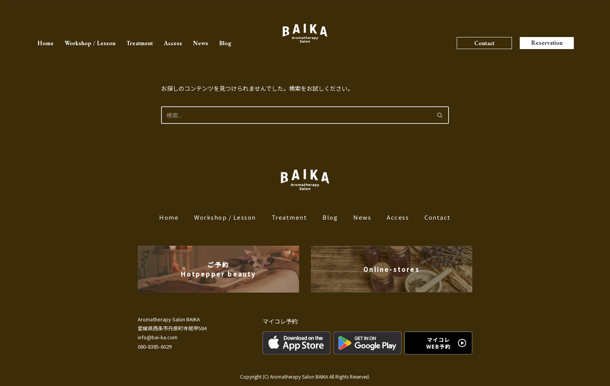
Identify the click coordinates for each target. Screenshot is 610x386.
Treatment (139, 43)
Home (46, 43)
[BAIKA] (305, 33)
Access (173, 43)
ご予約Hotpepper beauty (218, 269)
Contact (484, 43)
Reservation (547, 42)
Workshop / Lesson (90, 43)
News (200, 43)
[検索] (296, 115)
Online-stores (391, 269)
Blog (225, 43)
